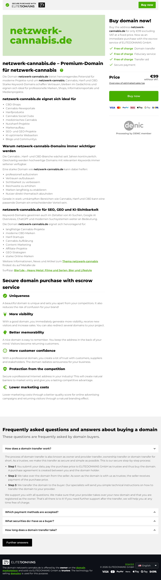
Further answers (17, 542)
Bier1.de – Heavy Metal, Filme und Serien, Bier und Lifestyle (53, 270)
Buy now (147, 4)
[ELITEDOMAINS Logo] (51, 562)
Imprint (129, 564)
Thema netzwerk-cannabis (80, 261)
